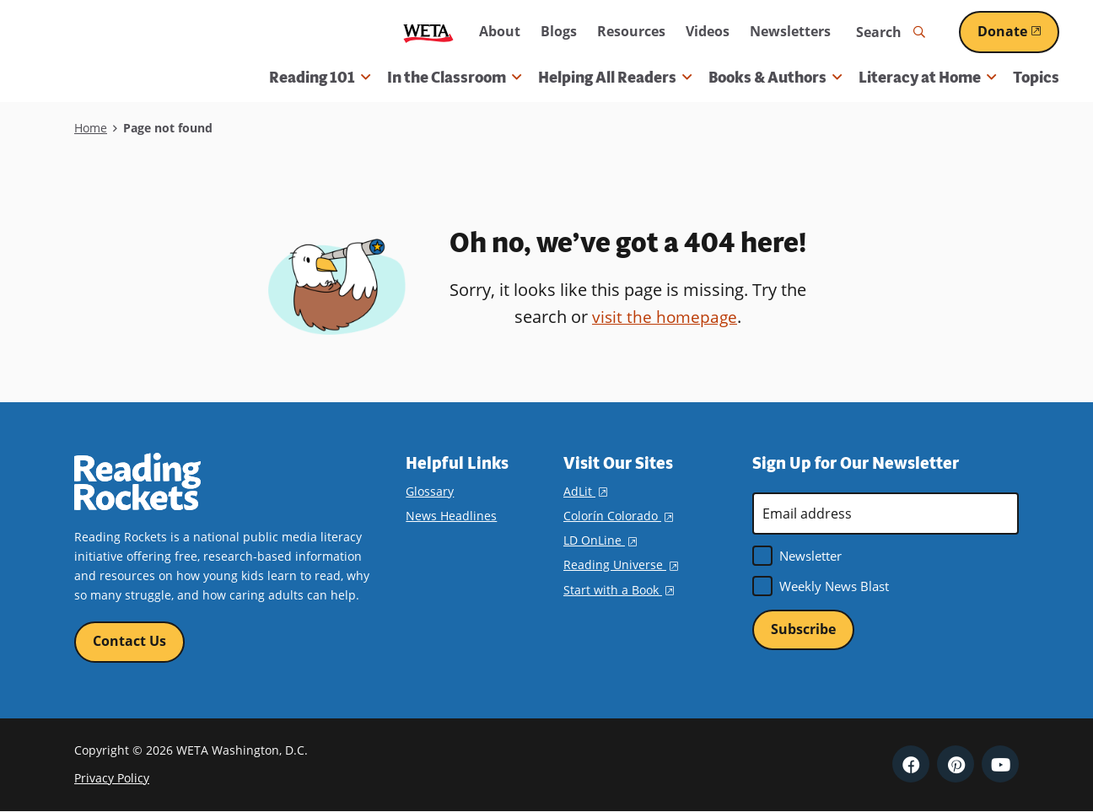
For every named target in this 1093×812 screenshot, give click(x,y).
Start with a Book (618, 590)
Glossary (430, 491)
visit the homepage (664, 316)
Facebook (910, 764)
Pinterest (955, 764)
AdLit (585, 491)
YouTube (1000, 764)
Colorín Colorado (618, 516)
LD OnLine (600, 540)
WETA (428, 32)
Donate (1018, 31)
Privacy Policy (111, 779)
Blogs (559, 31)
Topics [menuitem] (1036, 78)
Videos (708, 31)
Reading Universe (620, 565)
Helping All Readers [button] (615, 78)
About (499, 31)
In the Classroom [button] (454, 78)
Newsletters (790, 31)
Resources (631, 31)
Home (90, 128)
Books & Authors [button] (775, 78)
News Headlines (451, 516)
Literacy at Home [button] (927, 78)
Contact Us (129, 641)
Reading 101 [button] (319, 78)
